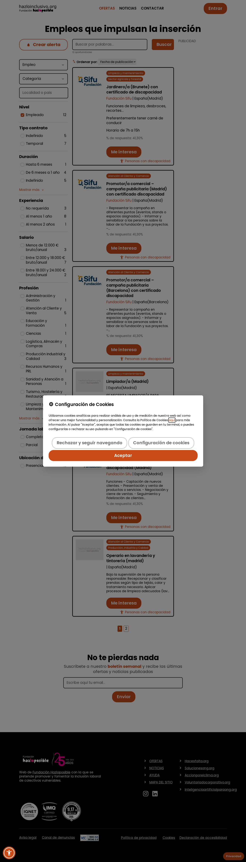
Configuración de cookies (161, 443)
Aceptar (123, 455)
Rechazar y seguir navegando (89, 443)
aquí (172, 420)
